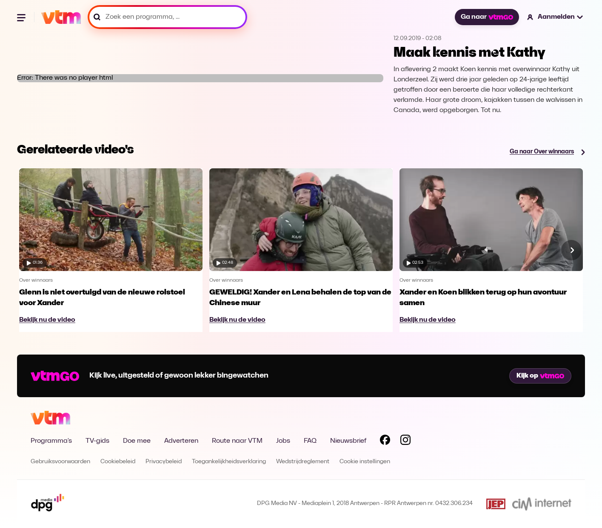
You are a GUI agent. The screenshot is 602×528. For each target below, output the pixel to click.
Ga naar (487, 17)
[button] (555, 17)
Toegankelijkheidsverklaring (229, 462)
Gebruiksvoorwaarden (60, 462)
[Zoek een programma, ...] (167, 17)
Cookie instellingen (365, 462)
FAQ (310, 441)
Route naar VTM (237, 441)
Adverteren (181, 441)
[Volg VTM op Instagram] (405, 441)
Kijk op (540, 375)
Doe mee (137, 441)
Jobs (283, 441)
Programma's (51, 441)
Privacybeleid (164, 462)
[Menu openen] (22, 17)
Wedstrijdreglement (302, 462)
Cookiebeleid (117, 462)
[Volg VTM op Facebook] (385, 441)
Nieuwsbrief (348, 441)
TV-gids (97, 441)
